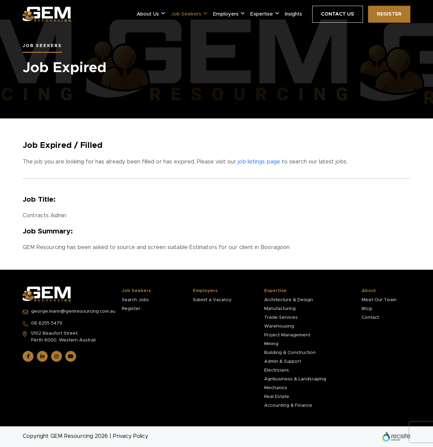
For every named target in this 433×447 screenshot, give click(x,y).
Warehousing (279, 326)
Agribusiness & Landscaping (295, 379)
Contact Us (337, 14)
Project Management (287, 335)
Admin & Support (282, 361)
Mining (271, 344)
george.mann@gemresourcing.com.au (68, 312)
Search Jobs (135, 300)
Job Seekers (186, 14)
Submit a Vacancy (212, 300)
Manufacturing (280, 309)
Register (389, 14)
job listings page (259, 161)
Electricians (276, 370)
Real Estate (276, 397)
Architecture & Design (288, 300)
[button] (163, 13)
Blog (367, 309)
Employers (225, 14)
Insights (293, 14)
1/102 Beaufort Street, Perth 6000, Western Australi (59, 336)
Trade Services (281, 317)
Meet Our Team (379, 300)
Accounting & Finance (288, 405)
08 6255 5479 (42, 324)
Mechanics (275, 388)
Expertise (261, 14)
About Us (148, 14)
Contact (370, 317)
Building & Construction (290, 353)
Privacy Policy (130, 436)
